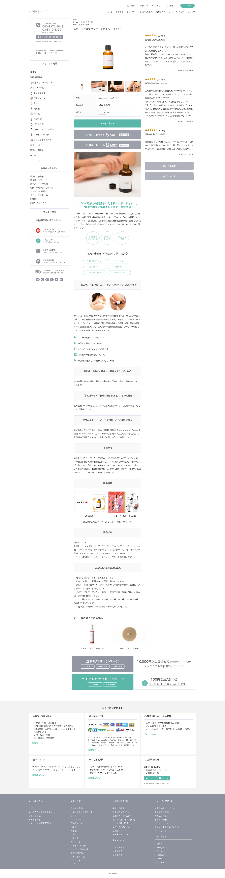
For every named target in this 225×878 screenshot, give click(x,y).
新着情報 (119, 12)
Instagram (160, 847)
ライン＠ (163, 778)
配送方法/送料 (161, 819)
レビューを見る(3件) (169, 166)
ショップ (191, 12)
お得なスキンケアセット (82, 812)
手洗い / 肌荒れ (37, 176)
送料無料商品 (77, 808)
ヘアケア (75, 838)
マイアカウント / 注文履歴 (162, 6)
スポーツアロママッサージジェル (92, 649)
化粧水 (74, 827)
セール (74, 816)
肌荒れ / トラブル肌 (39, 184)
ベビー (74, 864)
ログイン (144, 6)
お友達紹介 (118, 851)
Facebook (160, 855)
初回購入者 (118, 855)
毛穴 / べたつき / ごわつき (42, 188)
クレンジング (77, 819)
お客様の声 (160, 12)
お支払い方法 (161, 816)
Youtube (159, 862)
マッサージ (76, 842)
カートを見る (35, 819)
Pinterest (160, 851)
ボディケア (85, 25)
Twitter (159, 859)
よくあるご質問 (146, 12)
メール (150, 778)
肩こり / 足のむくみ (39, 195)
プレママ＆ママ (78, 860)
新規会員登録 (35, 816)
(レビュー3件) (117, 29)
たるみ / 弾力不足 (38, 191)
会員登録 (130, 6)
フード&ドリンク (78, 845)
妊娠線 (33, 199)
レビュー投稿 (119, 847)
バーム (74, 834)
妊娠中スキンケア (38, 202)
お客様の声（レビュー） (166, 808)
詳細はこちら (38, 743)
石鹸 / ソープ (76, 823)
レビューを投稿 (169, 176)
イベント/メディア (176, 12)
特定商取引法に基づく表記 (167, 827)
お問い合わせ (161, 831)
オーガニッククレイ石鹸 (129, 649)
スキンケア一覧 (87, 22)
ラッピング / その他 (79, 849)
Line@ (159, 844)
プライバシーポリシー (165, 823)
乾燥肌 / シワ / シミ (39, 180)
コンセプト (131, 12)
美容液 (74, 831)
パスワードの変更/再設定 (40, 823)
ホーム (109, 12)
